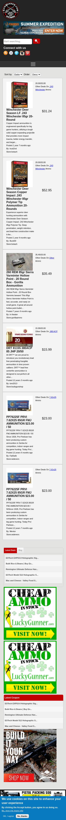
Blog (20, 550)
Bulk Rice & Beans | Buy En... (19, 564)
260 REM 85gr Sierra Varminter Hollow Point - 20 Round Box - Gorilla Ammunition (20, 279)
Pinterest (28, 53)
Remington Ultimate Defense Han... (22, 569)
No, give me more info (12, 811)
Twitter (17, 53)
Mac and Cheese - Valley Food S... (21, 580)
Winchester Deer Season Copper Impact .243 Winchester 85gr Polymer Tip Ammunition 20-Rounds (17, 198)
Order (27, 74)
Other (51, 258)
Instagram (22, 53)
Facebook (11, 53)
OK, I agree (8, 816)
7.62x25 (52, 397)
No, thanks (22, 816)
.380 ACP (53, 331)
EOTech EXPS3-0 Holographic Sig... (22, 558)
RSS (6, 53)
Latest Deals (11, 549)
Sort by (8, 74)
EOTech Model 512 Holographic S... (22, 575)
